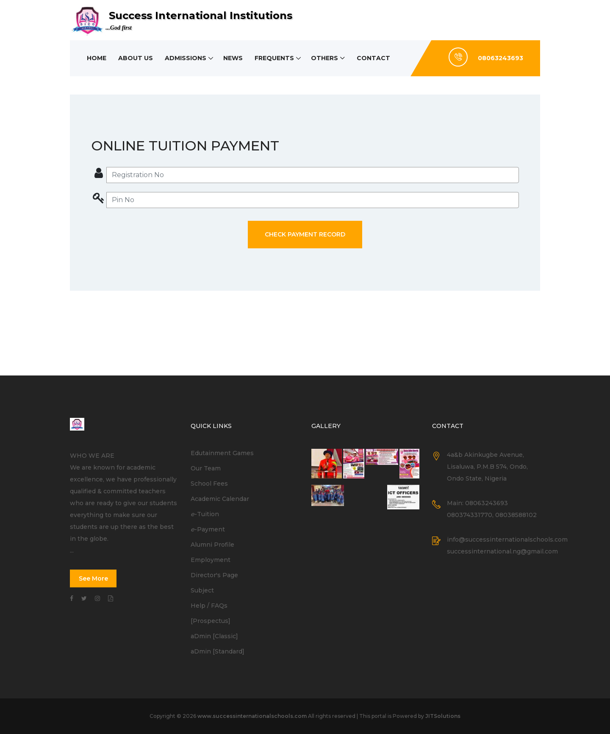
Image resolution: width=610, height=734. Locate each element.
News (233, 58)
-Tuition (205, 514)
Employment (210, 560)
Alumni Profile (212, 544)
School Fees (209, 483)
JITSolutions (442, 716)
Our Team (206, 468)
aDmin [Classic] (214, 636)
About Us (135, 58)
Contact (373, 58)
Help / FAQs (209, 605)
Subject (202, 590)
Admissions (185, 58)
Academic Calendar (220, 499)
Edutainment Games (222, 453)
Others (324, 58)
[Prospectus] (210, 621)
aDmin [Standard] (217, 651)
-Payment (208, 529)
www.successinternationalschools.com (252, 716)
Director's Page (214, 575)
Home (96, 58)
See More (93, 578)
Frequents (274, 58)
